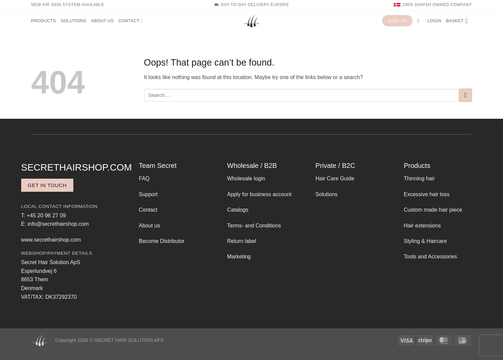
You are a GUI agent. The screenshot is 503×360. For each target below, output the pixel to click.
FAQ (144, 178)
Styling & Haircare (425, 241)
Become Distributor (162, 241)
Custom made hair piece (433, 210)
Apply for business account (259, 194)
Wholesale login (246, 178)
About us (102, 20)
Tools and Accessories (430, 256)
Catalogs (237, 210)
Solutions (73, 20)
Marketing (239, 256)
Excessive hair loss (427, 194)
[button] (420, 20)
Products (43, 20)
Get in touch (47, 185)
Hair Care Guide (335, 178)
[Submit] (465, 95)
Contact (130, 20)
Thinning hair (419, 178)
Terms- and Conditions (254, 225)
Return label (241, 241)
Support (148, 194)
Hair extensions (422, 225)
